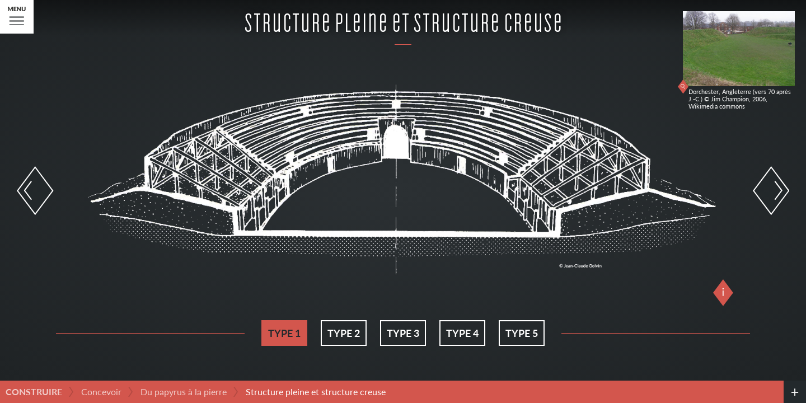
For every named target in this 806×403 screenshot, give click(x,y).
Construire (34, 391)
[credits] (795, 392)
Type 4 (462, 333)
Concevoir (101, 391)
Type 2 (343, 333)
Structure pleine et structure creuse (316, 391)
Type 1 (284, 333)
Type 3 (403, 333)
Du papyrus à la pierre (183, 391)
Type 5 (521, 333)
